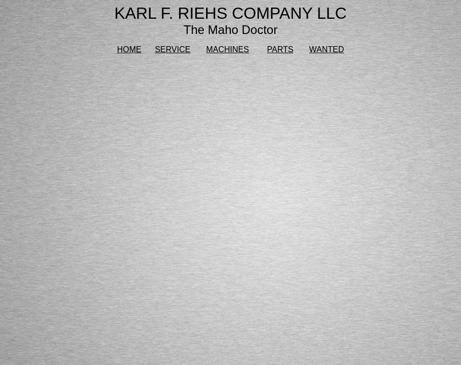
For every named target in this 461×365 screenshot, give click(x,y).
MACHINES (227, 49)
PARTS (280, 49)
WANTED (326, 49)
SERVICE (172, 49)
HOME (129, 49)
